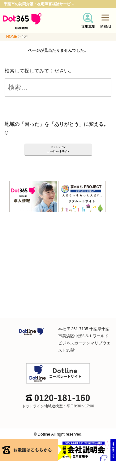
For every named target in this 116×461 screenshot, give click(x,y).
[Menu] (105, 17)
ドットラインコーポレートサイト (58, 149)
